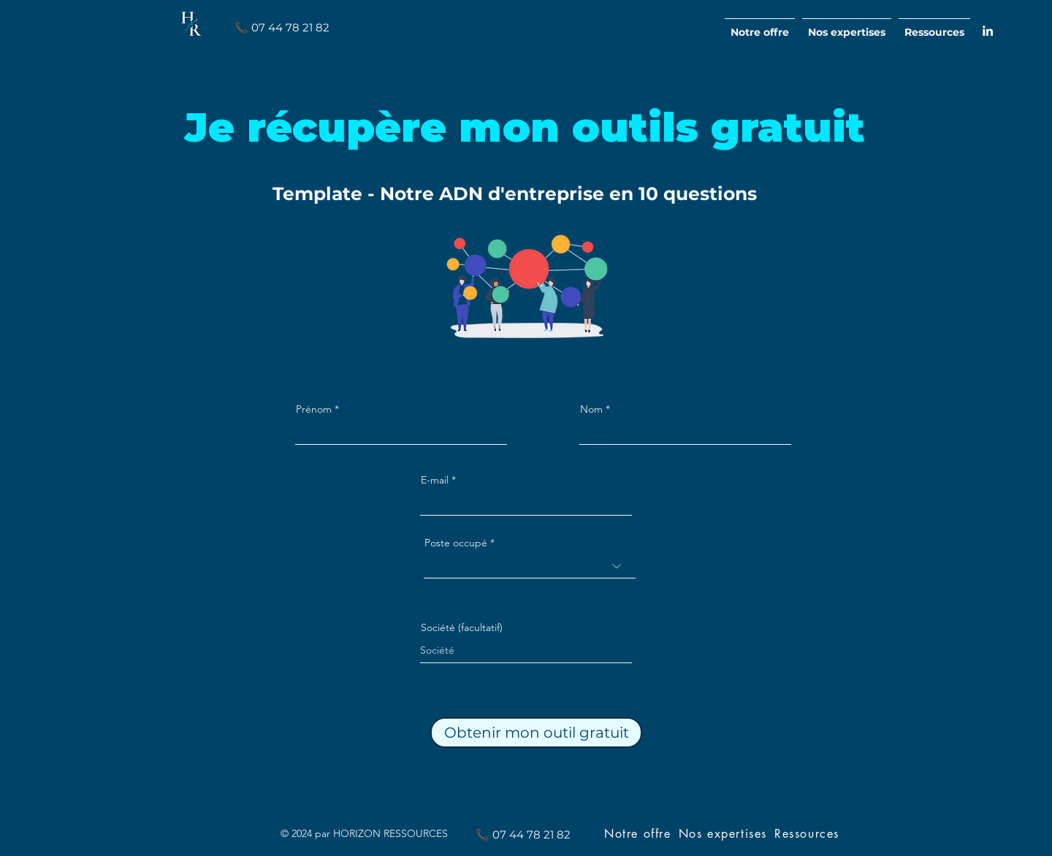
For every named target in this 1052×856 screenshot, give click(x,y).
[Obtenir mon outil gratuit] (536, 732)
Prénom (314, 409)
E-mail (435, 480)
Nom (591, 409)
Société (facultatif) (462, 627)
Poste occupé (455, 543)
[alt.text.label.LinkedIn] (987, 30)
